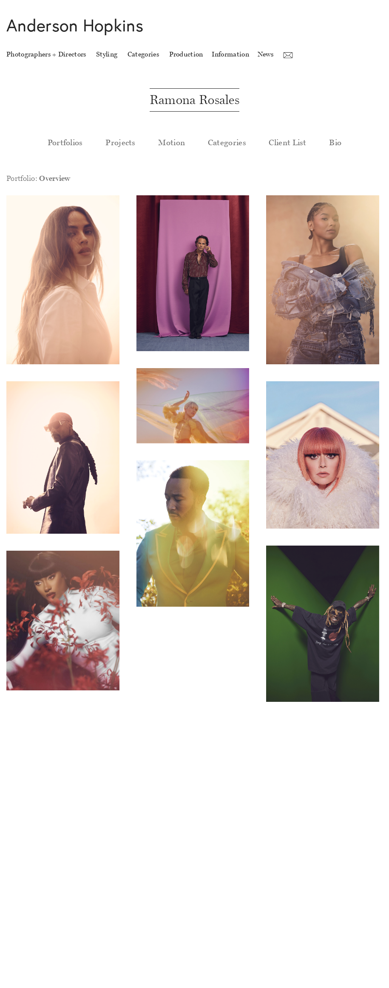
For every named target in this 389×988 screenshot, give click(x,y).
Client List (287, 142)
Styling (106, 54)
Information (230, 54)
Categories (227, 142)
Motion (171, 142)
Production (186, 54)
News (265, 54)
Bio (335, 142)
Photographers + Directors (46, 54)
